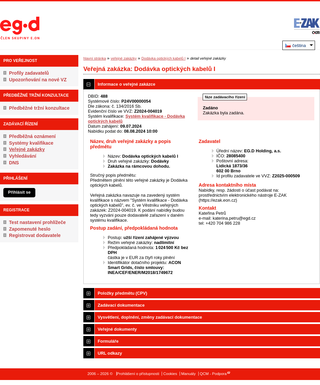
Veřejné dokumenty (117, 329)
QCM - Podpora (213, 374)
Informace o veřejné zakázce (126, 84)
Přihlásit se (19, 192)
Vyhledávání (22, 156)
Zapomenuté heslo (29, 229)
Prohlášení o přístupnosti (138, 374)
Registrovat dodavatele (35, 235)
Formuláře (108, 341)
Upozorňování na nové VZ (38, 79)
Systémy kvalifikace (31, 143)
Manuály (188, 374)
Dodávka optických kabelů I (163, 58)
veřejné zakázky (124, 58)
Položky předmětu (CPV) (122, 293)
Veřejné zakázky (27, 149)
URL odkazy (110, 353)
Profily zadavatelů (29, 73)
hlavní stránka (94, 58)
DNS (14, 162)
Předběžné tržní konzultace (39, 108)
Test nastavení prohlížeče (37, 222)
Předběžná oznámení (32, 136)
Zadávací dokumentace (121, 305)
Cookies (170, 374)
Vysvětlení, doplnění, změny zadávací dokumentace (150, 317)
